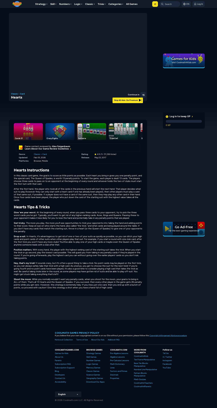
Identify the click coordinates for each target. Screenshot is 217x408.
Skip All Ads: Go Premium (128, 100)
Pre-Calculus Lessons (119, 360)
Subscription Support (65, 368)
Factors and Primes (118, 371)
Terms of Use (82, 340)
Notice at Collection (64, 340)
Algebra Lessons (117, 357)
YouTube (167, 368)
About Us (59, 357)
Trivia (101, 4)
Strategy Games (93, 353)
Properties (114, 378)
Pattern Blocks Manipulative (140, 374)
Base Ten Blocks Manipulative (141, 364)
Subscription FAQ (63, 364)
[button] (155, 4)
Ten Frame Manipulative (144, 359)
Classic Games (92, 371)
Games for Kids (61, 353)
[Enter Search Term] (169, 4)
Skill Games (91, 357)
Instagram (167, 360)
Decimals (114, 375)
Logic (77, 4)
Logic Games (92, 364)
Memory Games (93, 368)
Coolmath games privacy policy (77, 332)
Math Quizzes (140, 379)
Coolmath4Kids (141, 356)
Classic (89, 4)
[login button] (198, 4)
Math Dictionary (117, 364)
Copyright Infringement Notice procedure (168, 335)
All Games (131, 4)
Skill (52, 4)
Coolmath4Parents (142, 386)
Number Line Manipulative (145, 369)
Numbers (64, 4)
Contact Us (60, 378)
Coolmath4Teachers (143, 383)
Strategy (40, 4)
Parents (58, 360)
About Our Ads (97, 340)
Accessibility (60, 382)
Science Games (93, 375)
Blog (57, 371)
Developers (60, 375)
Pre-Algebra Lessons (119, 353)
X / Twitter (167, 357)
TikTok (166, 353)
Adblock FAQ (114, 340)
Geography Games (94, 378)
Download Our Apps (95, 382)
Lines (112, 368)
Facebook (167, 364)
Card (22, 94)
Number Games (93, 360)
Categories (114, 4)
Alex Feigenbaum (61, 146)
